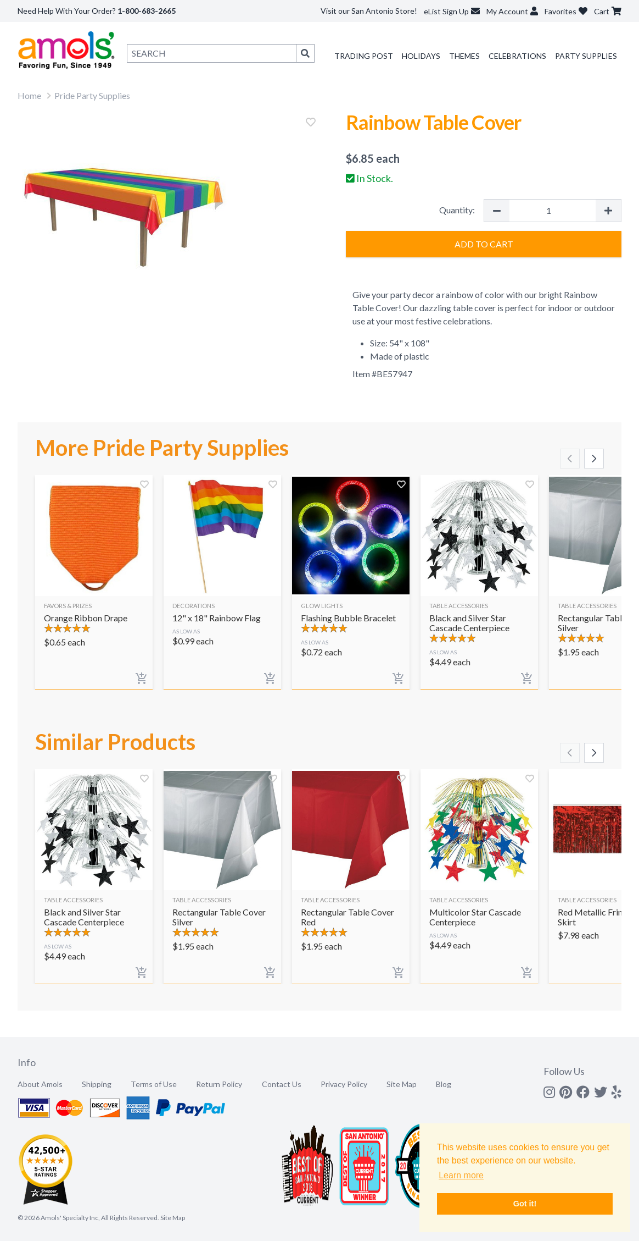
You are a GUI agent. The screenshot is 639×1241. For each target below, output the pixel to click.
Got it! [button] (524, 1203)
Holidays (421, 55)
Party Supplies (586, 55)
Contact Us (281, 1084)
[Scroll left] (570, 458)
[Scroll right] (594, 458)
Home (29, 95)
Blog (443, 1084)
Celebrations (517, 55)
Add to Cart (484, 244)
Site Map (401, 1084)
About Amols (40, 1084)
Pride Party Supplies (92, 95)
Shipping (96, 1084)
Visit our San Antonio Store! (369, 10)
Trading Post (363, 55)
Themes (464, 55)
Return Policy (219, 1084)
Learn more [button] (461, 1175)
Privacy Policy (344, 1084)
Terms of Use (154, 1084)
